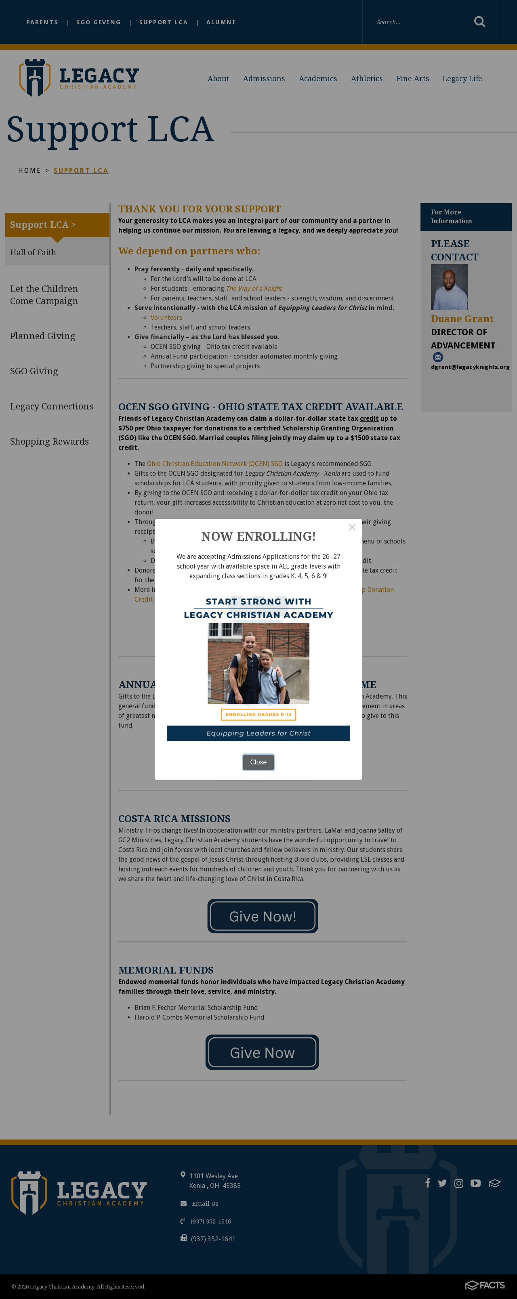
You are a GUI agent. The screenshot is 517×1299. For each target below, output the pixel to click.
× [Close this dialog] (352, 528)
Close (258, 762)
